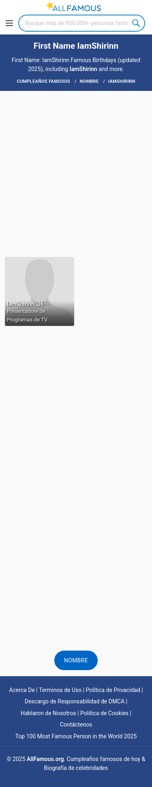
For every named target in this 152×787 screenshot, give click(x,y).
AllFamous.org (45, 759)
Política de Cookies (104, 713)
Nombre (76, 660)
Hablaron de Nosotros (48, 713)
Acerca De (22, 690)
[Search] (81, 23)
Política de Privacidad (113, 690)
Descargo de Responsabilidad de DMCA (75, 701)
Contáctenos (76, 724)
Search (136, 23)
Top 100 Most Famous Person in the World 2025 (76, 736)
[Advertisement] (76, 173)
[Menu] (9, 23)
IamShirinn (83, 69)
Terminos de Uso (60, 690)
